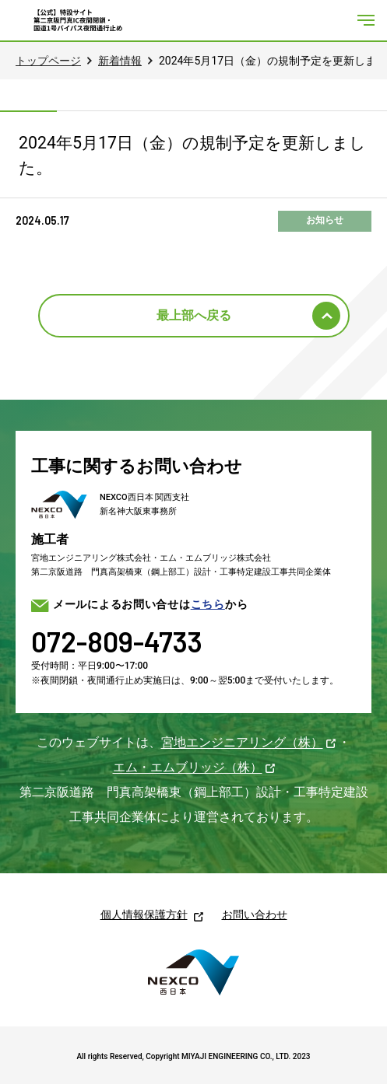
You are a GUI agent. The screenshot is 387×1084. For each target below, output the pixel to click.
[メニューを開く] (366, 20)
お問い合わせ (254, 914)
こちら (208, 604)
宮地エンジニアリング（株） (242, 742)
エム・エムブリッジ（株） (187, 767)
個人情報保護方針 (144, 914)
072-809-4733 (116, 641)
